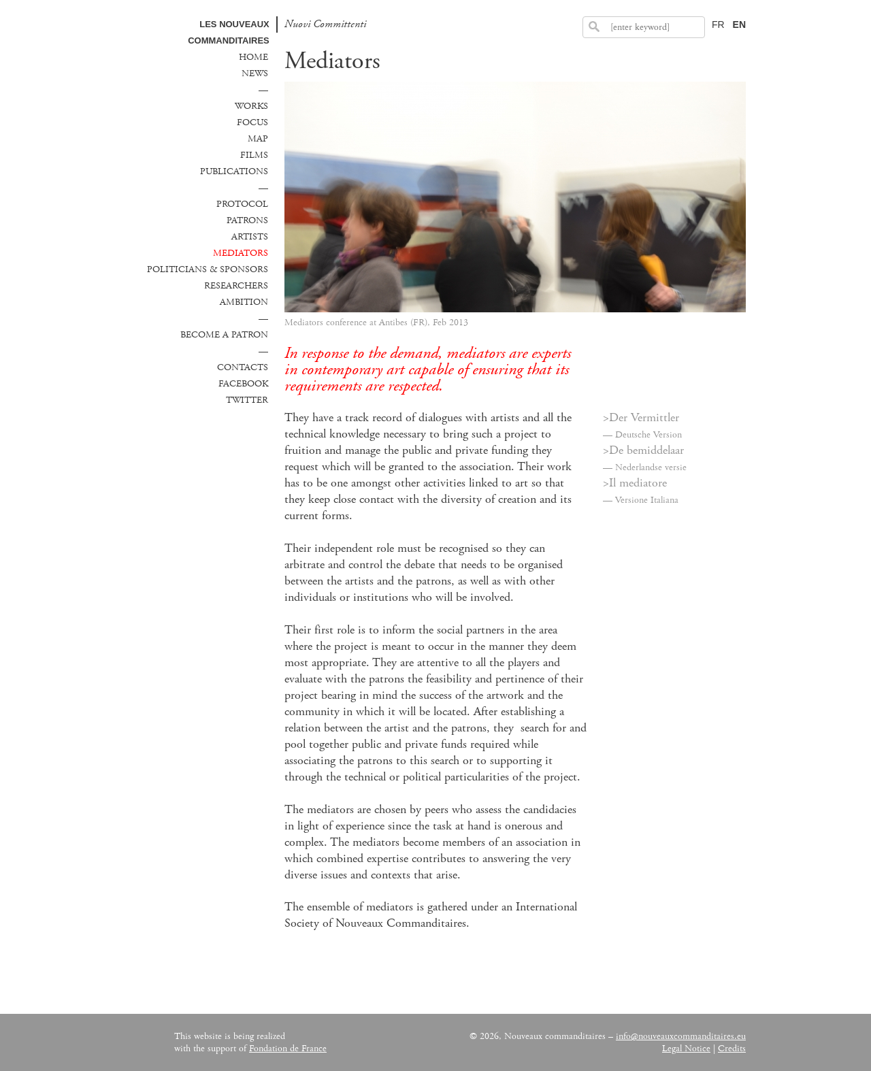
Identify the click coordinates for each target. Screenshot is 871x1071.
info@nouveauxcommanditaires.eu (681, 1036)
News (255, 73)
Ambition (244, 302)
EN (739, 24)
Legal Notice (686, 1048)
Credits (732, 1048)
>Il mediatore (635, 483)
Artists (249, 237)
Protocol (242, 204)
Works (251, 106)
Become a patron (224, 335)
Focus (252, 122)
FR (718, 24)
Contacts (242, 367)
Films (254, 155)
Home (253, 57)
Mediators (240, 253)
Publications (234, 171)
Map (258, 139)
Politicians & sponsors (207, 269)
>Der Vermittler (641, 417)
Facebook (243, 384)
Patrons (247, 220)
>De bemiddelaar (643, 450)
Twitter (247, 400)
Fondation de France (288, 1048)
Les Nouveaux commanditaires (228, 32)
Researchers (236, 286)
